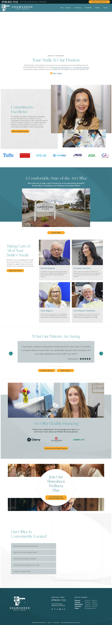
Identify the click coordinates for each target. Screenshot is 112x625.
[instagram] (62, 609)
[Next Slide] (101, 353)
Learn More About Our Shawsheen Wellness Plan (56, 497)
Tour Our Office (56, 233)
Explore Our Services (15, 271)
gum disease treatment (81, 67)
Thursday (78, 606)
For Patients (89, 7)
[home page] (17, 8)
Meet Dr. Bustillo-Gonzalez (20, 131)
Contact (106, 7)
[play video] (56, 73)
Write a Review (65, 370)
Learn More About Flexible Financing (56, 448)
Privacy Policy (56, 622)
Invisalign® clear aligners (61, 67)
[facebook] (55, 609)
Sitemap (49, 622)
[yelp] (57, 609)
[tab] (52, 229)
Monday (77, 600)
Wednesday (79, 604)
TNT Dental (77, 622)
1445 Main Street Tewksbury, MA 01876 (33, 2)
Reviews (98, 7)
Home (62, 7)
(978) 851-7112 (10, 2)
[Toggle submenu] (71, 7)
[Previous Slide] (11, 353)
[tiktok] (64, 609)
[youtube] (60, 609)
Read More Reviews (47, 370)
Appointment (99, 2)
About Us (69, 7)
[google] (52, 609)
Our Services (78, 7)
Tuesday (77, 602)
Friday (77, 608)
